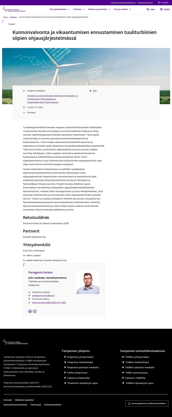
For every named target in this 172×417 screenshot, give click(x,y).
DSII (95, 90)
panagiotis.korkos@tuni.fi (43, 295)
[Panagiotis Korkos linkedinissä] (30, 312)
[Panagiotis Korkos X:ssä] (35, 312)
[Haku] (149, 9)
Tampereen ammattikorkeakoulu (123, 2)
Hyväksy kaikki (123, 403)
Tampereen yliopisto (145, 2)
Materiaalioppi (51, 102)
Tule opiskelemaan (57, 9)
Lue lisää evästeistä (25, 411)
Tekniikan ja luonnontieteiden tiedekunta (45, 95)
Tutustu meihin (121, 9)
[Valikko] (163, 9)
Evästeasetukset (92, 403)
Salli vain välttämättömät (154, 403)
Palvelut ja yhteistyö (97, 9)
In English (163, 2)
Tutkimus (77, 9)
